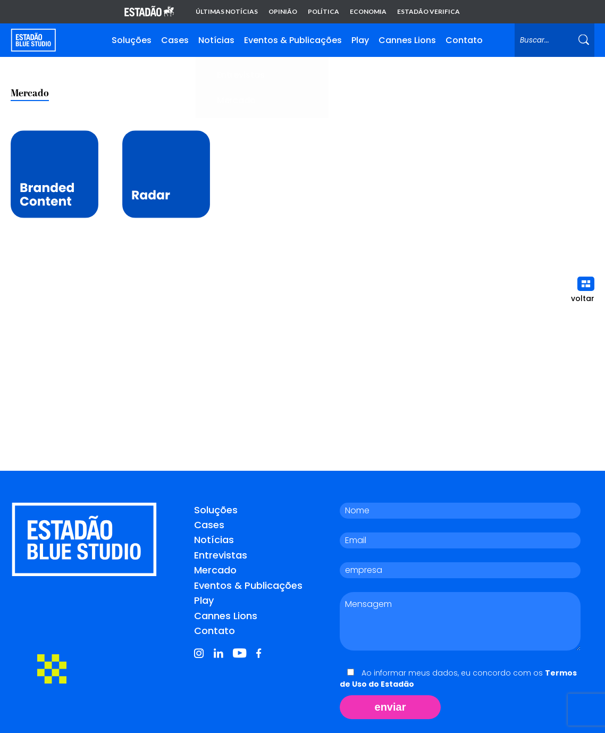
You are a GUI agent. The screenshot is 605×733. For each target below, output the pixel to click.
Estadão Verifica (428, 12)
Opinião (282, 12)
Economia (368, 12)
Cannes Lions (407, 40)
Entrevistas (220, 555)
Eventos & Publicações (293, 40)
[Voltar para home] (33, 40)
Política (323, 12)
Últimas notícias (227, 12)
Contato (464, 40)
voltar (582, 290)
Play (360, 40)
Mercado (215, 570)
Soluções (132, 40)
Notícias (216, 40)
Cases (175, 40)
